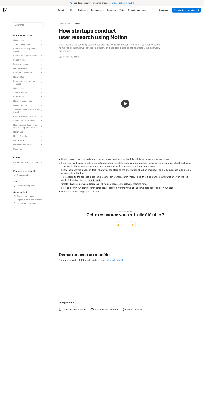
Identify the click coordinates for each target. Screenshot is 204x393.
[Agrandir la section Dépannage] (28, 149)
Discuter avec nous (23, 196)
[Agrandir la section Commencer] (28, 40)
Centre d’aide (64, 24)
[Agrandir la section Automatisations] (28, 92)
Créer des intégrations (24, 185)
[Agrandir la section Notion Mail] (28, 132)
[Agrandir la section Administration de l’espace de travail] (28, 110)
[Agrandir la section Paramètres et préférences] (28, 55)
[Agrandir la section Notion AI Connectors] (28, 101)
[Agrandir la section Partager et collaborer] (28, 73)
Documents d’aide (22, 35)
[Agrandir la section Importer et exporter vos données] (28, 82)
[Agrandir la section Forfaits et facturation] (28, 145)
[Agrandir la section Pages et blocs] (28, 60)
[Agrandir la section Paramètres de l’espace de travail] (28, 50)
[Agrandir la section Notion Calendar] (28, 136)
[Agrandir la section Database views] (28, 68)
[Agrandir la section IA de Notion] (28, 97)
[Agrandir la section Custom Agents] (28, 105)
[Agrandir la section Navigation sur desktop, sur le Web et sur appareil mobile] (28, 126)
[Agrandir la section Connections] (28, 88)
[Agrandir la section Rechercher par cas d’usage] (28, 162)
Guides (77, 24)
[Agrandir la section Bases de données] (28, 64)
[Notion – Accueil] (5, 10)
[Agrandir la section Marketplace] (28, 140)
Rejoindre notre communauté (27, 200)
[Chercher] (28, 24)
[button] (28, 24)
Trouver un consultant (24, 203)
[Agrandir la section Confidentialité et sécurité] (28, 116)
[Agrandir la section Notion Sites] (28, 77)
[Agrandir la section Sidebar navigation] (28, 44)
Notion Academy (22, 175)
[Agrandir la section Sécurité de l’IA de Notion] (28, 121)
